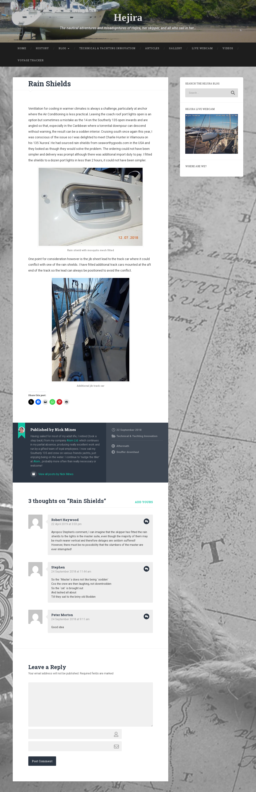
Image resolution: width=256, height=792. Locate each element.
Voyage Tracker (31, 60)
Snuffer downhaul (127, 452)
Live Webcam (202, 48)
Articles (152, 48)
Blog (62, 48)
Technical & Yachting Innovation (107, 48)
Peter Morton (62, 615)
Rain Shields (49, 83)
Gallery (175, 48)
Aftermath (122, 446)
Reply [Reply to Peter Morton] (146, 616)
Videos (227, 48)
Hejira (128, 17)
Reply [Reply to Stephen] (146, 569)
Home (22, 48)
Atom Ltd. (73, 440)
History (42, 48)
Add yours (144, 502)
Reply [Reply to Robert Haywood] (146, 521)
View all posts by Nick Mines (55, 474)
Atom (36, 461)
